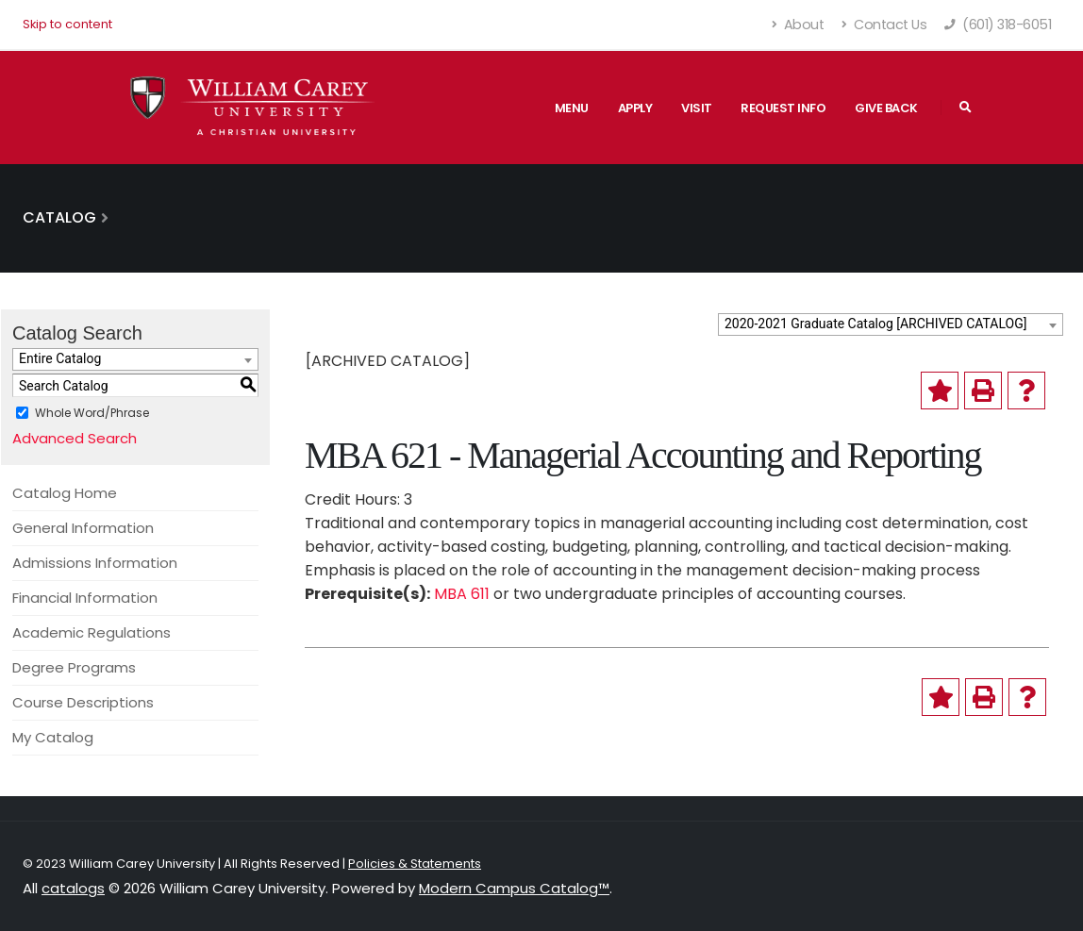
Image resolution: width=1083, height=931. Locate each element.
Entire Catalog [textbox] (60, 358)
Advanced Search (74, 438)
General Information (83, 528)
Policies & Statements (414, 864)
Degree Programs (74, 667)
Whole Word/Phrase (92, 413)
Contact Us (883, 24)
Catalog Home (64, 493)
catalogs (73, 888)
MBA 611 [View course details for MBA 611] (462, 594)
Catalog (59, 217)
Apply (635, 108)
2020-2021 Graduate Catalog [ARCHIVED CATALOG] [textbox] (875, 323)
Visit (696, 108)
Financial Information (85, 597)
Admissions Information (94, 563)
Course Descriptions (83, 702)
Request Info (783, 108)
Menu (572, 108)
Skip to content (67, 24)
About (799, 24)
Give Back (886, 108)
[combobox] (890, 324)
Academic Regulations (91, 632)
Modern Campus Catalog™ (514, 888)
